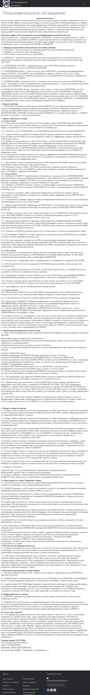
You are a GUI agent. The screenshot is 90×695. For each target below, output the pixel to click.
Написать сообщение (56, 685)
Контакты (6, 686)
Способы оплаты (28, 679)
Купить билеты (8, 679)
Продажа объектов (9, 692)
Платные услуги (8, 689)
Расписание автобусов (11, 682)
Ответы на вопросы (30, 682)
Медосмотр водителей (31, 689)
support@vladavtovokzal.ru (57, 680)
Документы (27, 686)
